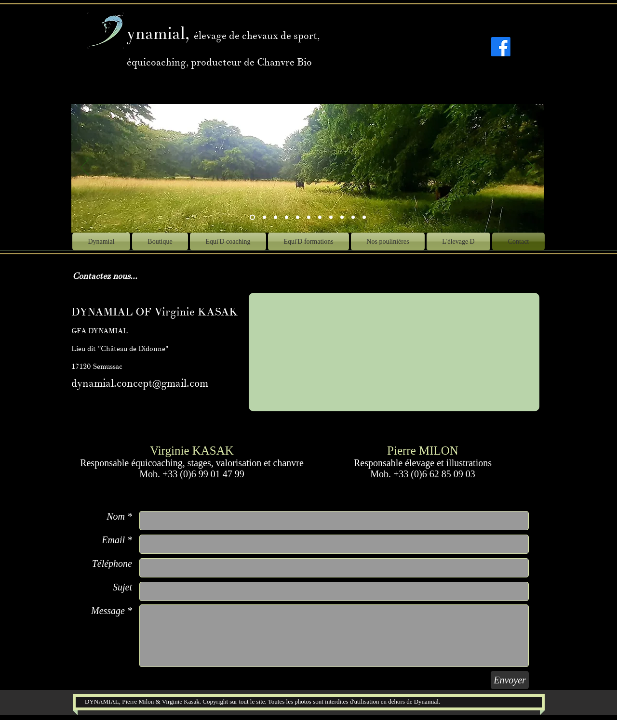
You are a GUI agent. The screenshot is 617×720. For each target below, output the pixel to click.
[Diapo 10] (252, 217)
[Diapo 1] (286, 217)
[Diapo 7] (308, 217)
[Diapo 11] (342, 217)
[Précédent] (84, 168)
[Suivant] (530, 168)
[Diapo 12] (353, 217)
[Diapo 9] (331, 217)
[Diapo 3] (275, 217)
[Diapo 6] (320, 217)
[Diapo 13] (364, 217)
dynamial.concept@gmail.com (139, 383)
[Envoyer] (510, 680)
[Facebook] (500, 46)
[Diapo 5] (297, 217)
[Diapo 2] (264, 217)
